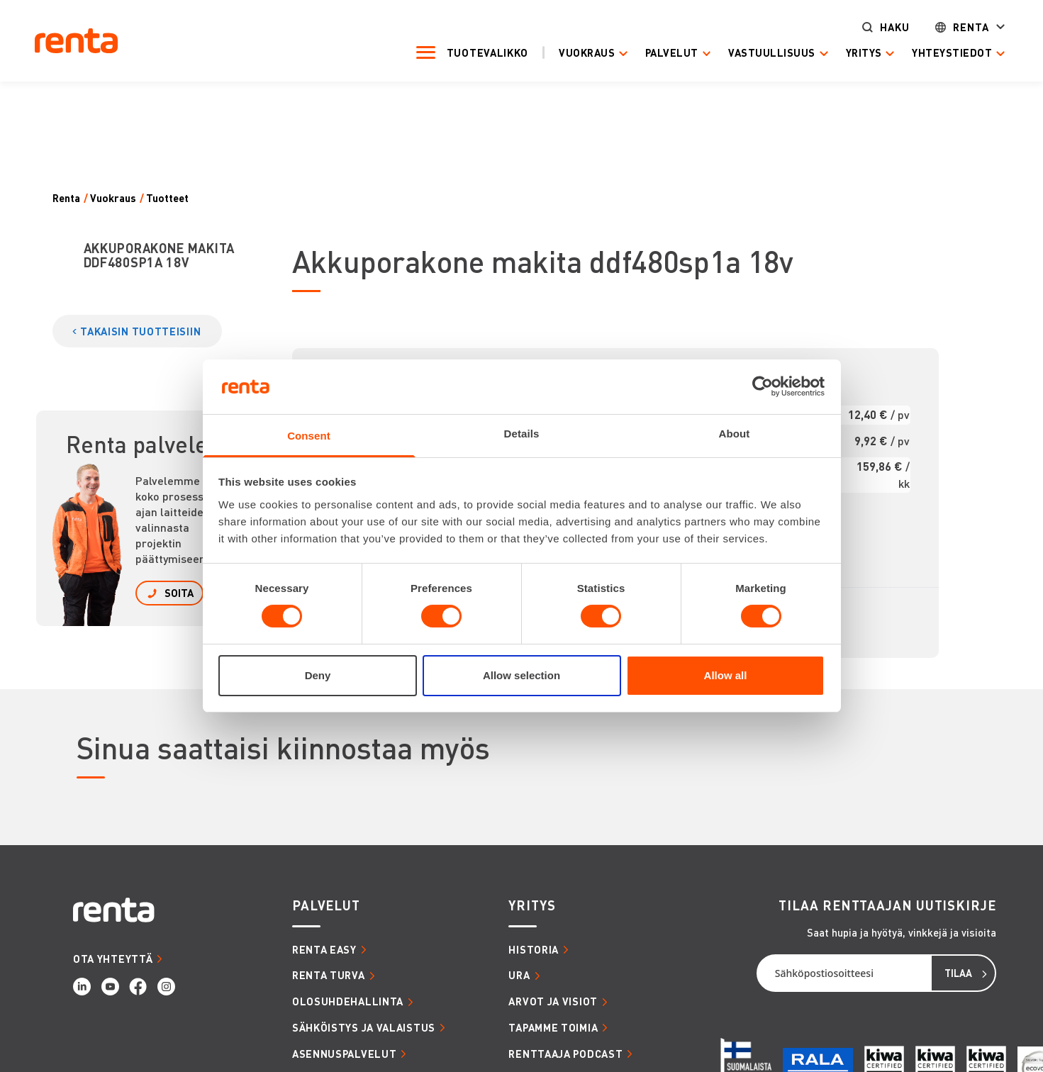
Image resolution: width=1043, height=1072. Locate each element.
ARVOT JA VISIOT (553, 1001)
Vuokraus (578, 53)
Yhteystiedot (943, 53)
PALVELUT (326, 905)
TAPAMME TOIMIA (553, 1027)
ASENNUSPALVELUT (344, 1053)
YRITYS (531, 905)
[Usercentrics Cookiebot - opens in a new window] (763, 386)
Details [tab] (522, 434)
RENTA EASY (324, 949)
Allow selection (521, 675)
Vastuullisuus (764, 53)
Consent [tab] (308, 436)
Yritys (855, 53)
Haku (886, 27)
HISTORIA (533, 949)
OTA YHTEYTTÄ (112, 958)
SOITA (179, 592)
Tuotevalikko (479, 52)
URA (519, 974)
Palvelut (663, 53)
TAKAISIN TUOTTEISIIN (140, 331)
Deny (318, 675)
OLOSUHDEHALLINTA (347, 1001)
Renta (962, 27)
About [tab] (734, 434)
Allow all (725, 675)
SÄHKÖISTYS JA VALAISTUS (363, 1027)
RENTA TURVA (328, 974)
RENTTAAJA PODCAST (565, 1053)
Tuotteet (167, 198)
